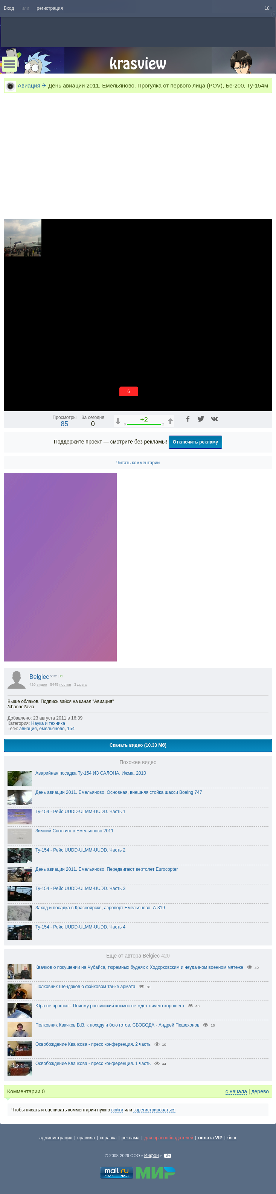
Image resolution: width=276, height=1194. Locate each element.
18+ (268, 8)
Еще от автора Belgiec (138, 956)
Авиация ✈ (32, 85)
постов (65, 684)
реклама (131, 1137)
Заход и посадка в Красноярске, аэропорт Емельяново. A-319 (100, 907)
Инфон (151, 1155)
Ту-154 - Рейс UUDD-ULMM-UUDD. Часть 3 (80, 888)
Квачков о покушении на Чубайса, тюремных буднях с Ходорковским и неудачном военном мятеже (139, 967)
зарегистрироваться (154, 1110)
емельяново (51, 728)
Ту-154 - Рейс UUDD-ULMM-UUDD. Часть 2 (80, 850)
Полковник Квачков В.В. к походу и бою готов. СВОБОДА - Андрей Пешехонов (117, 1025)
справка (108, 1137)
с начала (236, 1091)
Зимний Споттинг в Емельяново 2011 (74, 830)
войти (117, 1110)
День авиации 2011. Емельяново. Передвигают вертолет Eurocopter (106, 869)
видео (42, 684)
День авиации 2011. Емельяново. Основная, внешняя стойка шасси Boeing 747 (118, 792)
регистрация (50, 8)
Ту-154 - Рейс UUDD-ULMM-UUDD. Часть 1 (80, 811)
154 (71, 728)
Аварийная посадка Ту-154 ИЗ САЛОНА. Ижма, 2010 (90, 773)
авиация (28, 728)
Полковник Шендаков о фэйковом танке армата (85, 986)
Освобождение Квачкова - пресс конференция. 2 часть (93, 1044)
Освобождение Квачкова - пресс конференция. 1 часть (93, 1063)
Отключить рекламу (195, 442)
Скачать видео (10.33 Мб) (138, 745)
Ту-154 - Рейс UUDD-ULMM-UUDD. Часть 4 (80, 927)
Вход (9, 8)
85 (64, 424)
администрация (56, 1137)
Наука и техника (48, 723)
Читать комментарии (138, 462)
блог (232, 1137)
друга (82, 684)
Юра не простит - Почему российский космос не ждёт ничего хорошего (109, 1005)
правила (86, 1137)
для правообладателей (168, 1137)
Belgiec (39, 677)
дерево (260, 1091)
